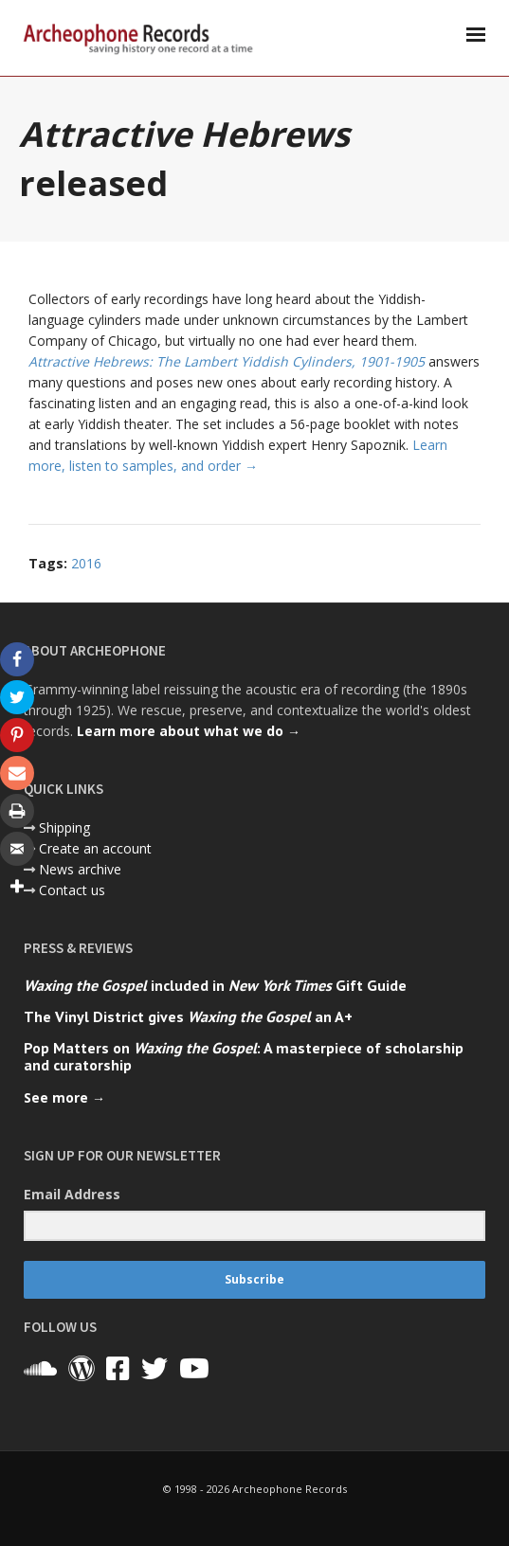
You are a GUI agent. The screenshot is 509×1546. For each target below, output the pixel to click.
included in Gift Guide (215, 985)
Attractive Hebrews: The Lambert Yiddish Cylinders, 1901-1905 (226, 361)
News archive (80, 869)
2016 (86, 563)
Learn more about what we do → (188, 731)
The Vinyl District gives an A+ (188, 1016)
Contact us (72, 890)
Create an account (95, 848)
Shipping (64, 827)
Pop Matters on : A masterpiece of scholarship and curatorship (244, 1056)
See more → (64, 1097)
